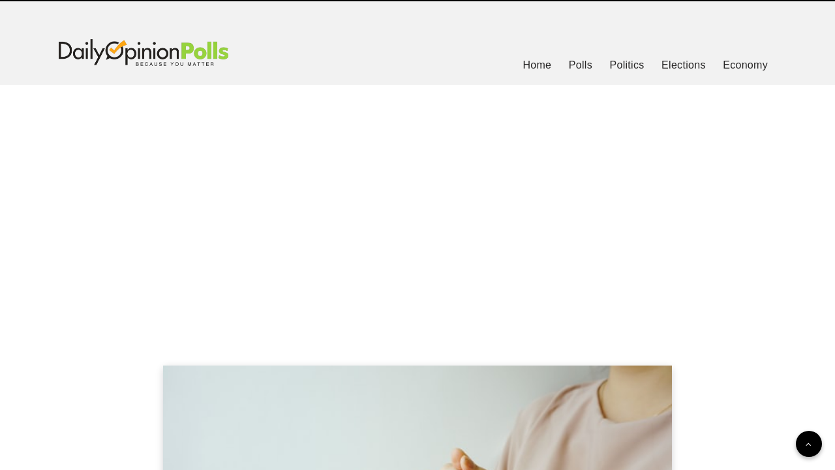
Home (537, 64)
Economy (745, 64)
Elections (683, 64)
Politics (626, 64)
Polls (580, 64)
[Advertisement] (417, 209)
